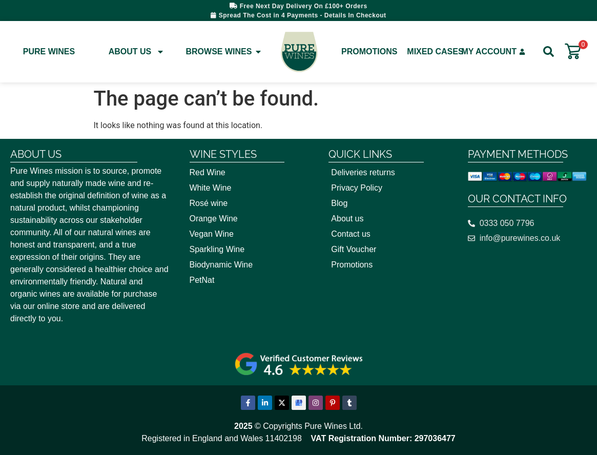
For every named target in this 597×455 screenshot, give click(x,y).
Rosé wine (209, 203)
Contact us (350, 234)
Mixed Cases (435, 51)
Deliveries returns (363, 172)
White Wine (211, 187)
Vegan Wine (212, 234)
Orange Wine (214, 218)
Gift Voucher (353, 249)
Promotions (369, 51)
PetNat (202, 280)
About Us (137, 52)
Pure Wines (49, 51)
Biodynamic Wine (221, 264)
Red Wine (207, 172)
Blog (339, 203)
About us (347, 218)
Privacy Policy (356, 187)
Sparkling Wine (217, 249)
